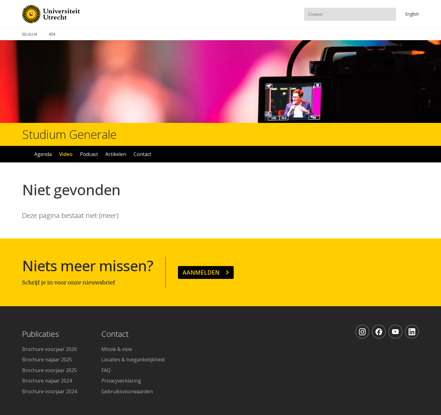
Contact (142, 154)
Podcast (89, 154)
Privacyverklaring (121, 380)
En (412, 14)
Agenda (43, 154)
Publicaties (40, 334)
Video (66, 154)
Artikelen (115, 154)
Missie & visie (116, 349)
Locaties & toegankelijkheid (132, 359)
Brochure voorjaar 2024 (49, 391)
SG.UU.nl (29, 34)
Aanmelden (201, 272)
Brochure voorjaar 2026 (49, 349)
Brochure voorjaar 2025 (49, 370)
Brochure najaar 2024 (47, 380)
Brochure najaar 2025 (47, 359)
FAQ (106, 370)
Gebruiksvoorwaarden (127, 391)
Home (25, 154)
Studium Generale (69, 134)
